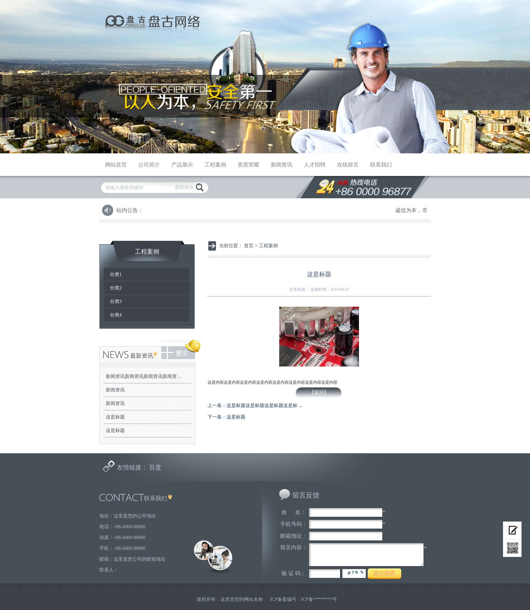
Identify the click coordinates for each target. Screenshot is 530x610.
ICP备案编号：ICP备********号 (303, 599)
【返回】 (319, 392)
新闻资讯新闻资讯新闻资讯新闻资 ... (144, 376)
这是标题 (115, 417)
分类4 (116, 314)
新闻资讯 (115, 389)
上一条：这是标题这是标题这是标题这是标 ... (255, 405)
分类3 (116, 301)
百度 (155, 467)
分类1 (116, 274)
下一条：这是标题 (226, 417)
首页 (249, 245)
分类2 (116, 287)
